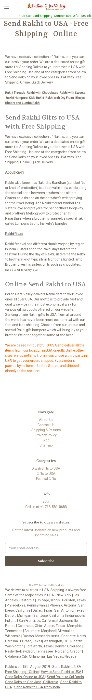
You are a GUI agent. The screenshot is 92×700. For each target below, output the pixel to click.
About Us (46, 420)
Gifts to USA (46, 474)
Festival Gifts (46, 479)
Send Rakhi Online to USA (25, 677)
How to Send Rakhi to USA (61, 672)
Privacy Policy (46, 435)
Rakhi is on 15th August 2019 (27, 667)
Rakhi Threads (15, 92)
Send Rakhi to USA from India (37, 687)
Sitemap (46, 445)
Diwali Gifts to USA (46, 468)
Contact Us (46, 425)
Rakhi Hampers (16, 98)
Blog (46, 440)
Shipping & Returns (46, 430)
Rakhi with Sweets (72, 92)
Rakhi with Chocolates (42, 92)
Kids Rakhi (36, 98)
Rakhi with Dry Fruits (59, 98)
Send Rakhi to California (65, 677)
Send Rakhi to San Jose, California (31, 682)
